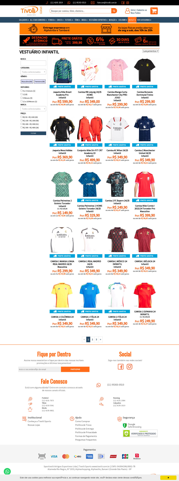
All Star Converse (37, 19)
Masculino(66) (27, 81)
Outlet (131, 19)
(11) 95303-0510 (79, 2)
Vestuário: (25, 87)
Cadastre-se (142, 9)
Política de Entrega (84, 428)
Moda (84, 19)
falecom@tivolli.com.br (107, 2)
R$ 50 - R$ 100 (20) (29, 117)
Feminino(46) (40, 81)
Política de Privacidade (86, 432)
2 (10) (24, 94)
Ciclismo (122, 19)
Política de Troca (83, 424)
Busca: (23, 59)
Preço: (23, 113)
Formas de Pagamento (86, 436)
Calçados (23, 19)
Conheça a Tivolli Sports (39, 421)
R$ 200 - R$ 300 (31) (30, 124)
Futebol (68, 19)
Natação (112, 19)
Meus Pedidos (136, 12)
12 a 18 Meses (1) (29, 101)
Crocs (59, 19)
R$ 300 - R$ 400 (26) (30, 127)
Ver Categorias (143, 19)
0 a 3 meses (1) (28, 91)
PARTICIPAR (75, 369)
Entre (133, 9)
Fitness (51, 19)
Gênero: (24, 76)
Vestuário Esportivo (97, 19)
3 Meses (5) (26, 98)
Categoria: (25, 68)
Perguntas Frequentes (85, 439)
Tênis (77, 19)
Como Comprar (82, 421)
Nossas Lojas (34, 424)
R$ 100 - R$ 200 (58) (30, 120)
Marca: (23, 104)
